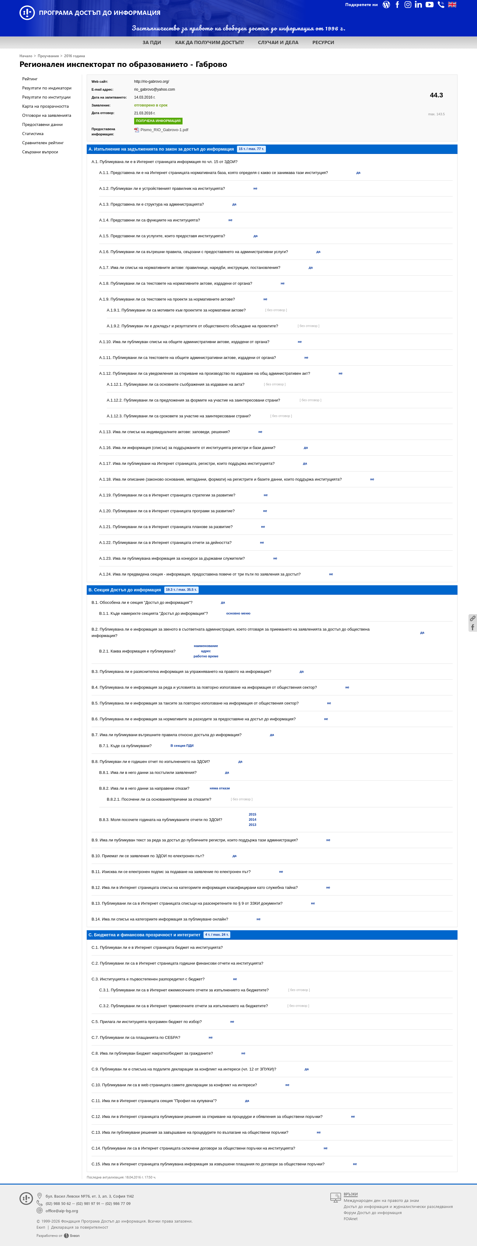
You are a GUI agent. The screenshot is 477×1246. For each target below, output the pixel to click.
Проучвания (48, 56)
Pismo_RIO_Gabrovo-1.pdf (164, 129)
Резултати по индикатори (46, 88)
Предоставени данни (42, 124)
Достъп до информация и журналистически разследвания (398, 1206)
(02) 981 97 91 (88, 1203)
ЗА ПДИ (152, 42)
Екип (41, 1227)
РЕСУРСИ (323, 42)
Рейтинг (29, 79)
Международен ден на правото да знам (381, 1200)
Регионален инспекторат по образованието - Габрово (123, 63)
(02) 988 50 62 (58, 1203)
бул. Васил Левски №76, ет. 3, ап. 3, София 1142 (90, 1196)
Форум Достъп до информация (373, 1212)
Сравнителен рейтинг (43, 142)
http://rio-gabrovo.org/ (151, 81)
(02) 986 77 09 (118, 1203)
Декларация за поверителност (79, 1227)
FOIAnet (350, 1218)
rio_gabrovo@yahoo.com (154, 89)
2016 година (74, 56)
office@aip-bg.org (62, 1210)
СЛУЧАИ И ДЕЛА (278, 42)
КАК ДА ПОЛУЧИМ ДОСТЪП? (209, 42)
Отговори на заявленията (46, 115)
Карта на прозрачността (45, 106)
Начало (25, 56)
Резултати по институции (46, 97)
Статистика (33, 133)
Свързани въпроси (40, 152)
